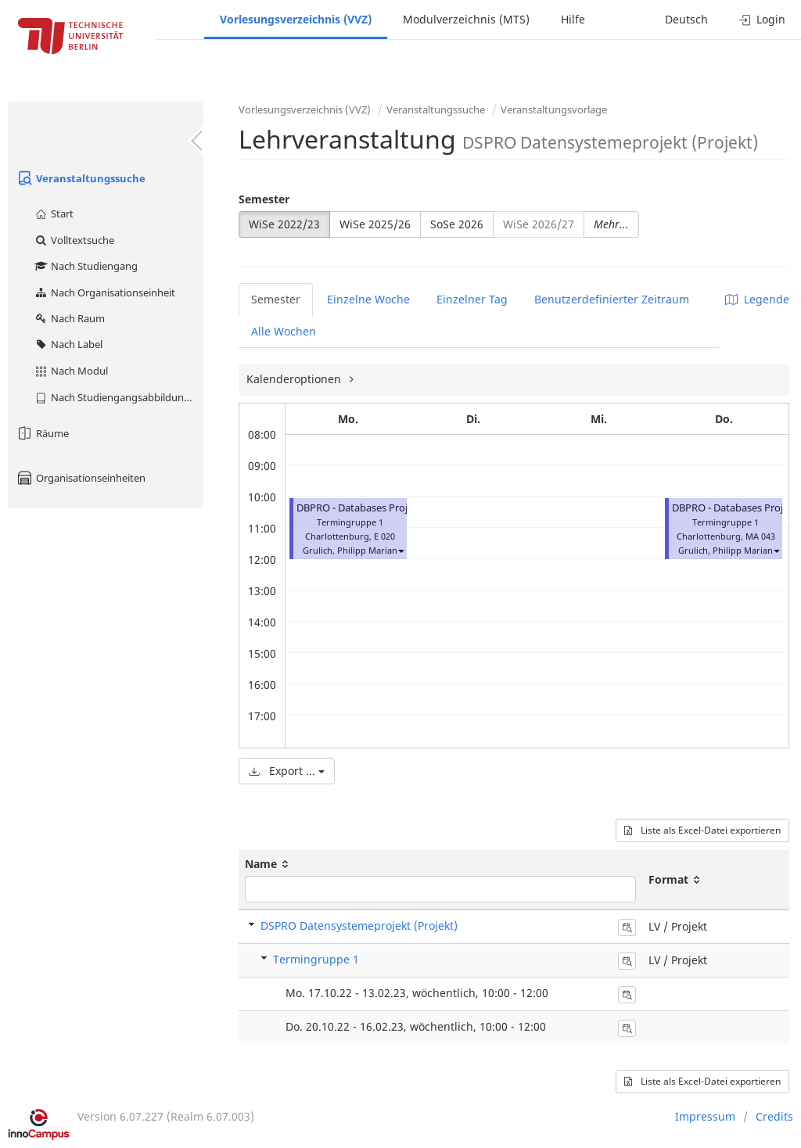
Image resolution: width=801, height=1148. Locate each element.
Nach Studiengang (86, 266)
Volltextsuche (74, 240)
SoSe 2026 (456, 224)
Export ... (287, 770)
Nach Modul (71, 371)
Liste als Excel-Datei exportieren (702, 830)
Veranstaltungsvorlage (554, 109)
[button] (400, 550)
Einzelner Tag (472, 299)
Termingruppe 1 (316, 959)
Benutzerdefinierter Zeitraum (611, 299)
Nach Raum (69, 318)
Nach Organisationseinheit (104, 292)
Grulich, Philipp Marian (350, 550)
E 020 (384, 536)
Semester (264, 199)
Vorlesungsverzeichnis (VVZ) (296, 19)
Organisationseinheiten (80, 478)
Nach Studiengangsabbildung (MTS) (118, 397)
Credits (774, 1116)
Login (762, 19)
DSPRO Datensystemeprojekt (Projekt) (359, 925)
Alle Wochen (283, 331)
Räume (42, 433)
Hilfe (573, 19)
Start (54, 213)
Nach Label (68, 344)
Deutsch (686, 19)
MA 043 (760, 536)
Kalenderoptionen (295, 378)
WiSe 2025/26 (375, 224)
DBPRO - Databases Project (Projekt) (380, 508)
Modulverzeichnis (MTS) (466, 19)
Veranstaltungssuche (80, 178)
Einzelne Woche (368, 299)
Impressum (705, 1116)
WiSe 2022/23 (284, 224)
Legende (757, 299)
